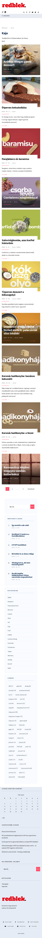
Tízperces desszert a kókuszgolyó (13, 293)
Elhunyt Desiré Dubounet (9, 832)
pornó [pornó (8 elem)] (11, 747)
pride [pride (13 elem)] (28, 747)
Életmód (10, 610)
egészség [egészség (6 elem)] (23, 721)
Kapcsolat (4, 886)
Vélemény (10, 655)
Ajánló (9, 597)
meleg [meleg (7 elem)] (11, 738)
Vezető (10, 664)
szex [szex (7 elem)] (11, 755)
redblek (10, 635)
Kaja (16, 69)
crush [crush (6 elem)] (11, 703)
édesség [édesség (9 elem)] (21, 777)
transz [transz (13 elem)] (22, 764)
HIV (9, 622)
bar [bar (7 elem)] (10, 695)
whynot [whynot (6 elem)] (12, 777)
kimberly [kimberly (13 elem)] (12, 734)
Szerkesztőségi (12, 639)
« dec (3, 818)
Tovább (34, 72)
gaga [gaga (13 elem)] (11, 729)
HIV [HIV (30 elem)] (19, 729)
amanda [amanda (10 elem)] (12, 690)
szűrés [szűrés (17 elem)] (12, 760)
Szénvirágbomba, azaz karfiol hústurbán (18, 242)
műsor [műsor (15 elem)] (20, 738)
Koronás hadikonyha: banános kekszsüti (18, 377)
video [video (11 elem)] (21, 773)
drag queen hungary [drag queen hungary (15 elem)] (15, 716)
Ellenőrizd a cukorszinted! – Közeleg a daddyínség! (16, 852)
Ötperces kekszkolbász (14, 107)
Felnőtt (10, 614)
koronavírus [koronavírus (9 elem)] (23, 734)
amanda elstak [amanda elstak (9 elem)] (24, 690)
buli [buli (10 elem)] (22, 699)
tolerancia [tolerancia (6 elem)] (12, 764)
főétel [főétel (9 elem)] (21, 725)
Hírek (9, 618)
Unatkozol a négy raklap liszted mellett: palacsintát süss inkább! (20, 330)
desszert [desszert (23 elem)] (21, 703)
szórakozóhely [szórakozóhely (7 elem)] (21, 755)
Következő (31, 489)
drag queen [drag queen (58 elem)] (13, 712)
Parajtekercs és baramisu (15, 159)
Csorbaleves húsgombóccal (21, 197)
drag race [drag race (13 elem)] (12, 721)
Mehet (32, 507)
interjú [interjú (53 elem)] (28, 729)
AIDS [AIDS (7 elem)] (11, 686)
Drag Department (13, 606)
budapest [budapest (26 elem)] (13, 699)
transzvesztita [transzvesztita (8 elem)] (26, 768)
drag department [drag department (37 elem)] (23, 708)
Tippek (10, 651)
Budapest (10, 601)
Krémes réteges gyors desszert (17, 63)
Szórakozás (11, 647)
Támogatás (5, 884)
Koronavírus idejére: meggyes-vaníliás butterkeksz (16, 471)
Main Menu (6, 16)
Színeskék (11, 643)
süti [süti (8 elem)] (20, 760)
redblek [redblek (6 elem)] (12, 751)
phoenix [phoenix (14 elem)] (12, 742)
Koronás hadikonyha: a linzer (18, 433)
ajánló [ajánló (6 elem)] (18, 686)
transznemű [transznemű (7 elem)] (13, 768)
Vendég (10, 660)
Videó (18, 247)
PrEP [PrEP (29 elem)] (19, 747)
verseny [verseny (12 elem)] (12, 773)
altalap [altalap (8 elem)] (28, 686)
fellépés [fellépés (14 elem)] (12, 725)
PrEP (9, 631)
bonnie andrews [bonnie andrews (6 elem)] (21, 695)
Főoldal (5, 28)
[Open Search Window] (2, 12)
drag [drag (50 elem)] (11, 708)
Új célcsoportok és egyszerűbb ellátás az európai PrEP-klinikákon (20, 842)
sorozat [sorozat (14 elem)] (21, 751)
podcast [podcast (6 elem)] (22, 742)
